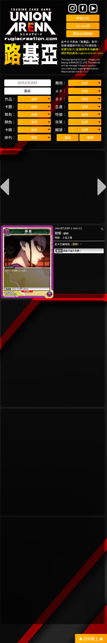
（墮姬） (65, 233)
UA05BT (59, 228)
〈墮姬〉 (75, 244)
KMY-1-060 (71, 228)
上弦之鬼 (67, 237)
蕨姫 (58, 233)
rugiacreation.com (90, 53)
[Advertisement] (53, 353)
